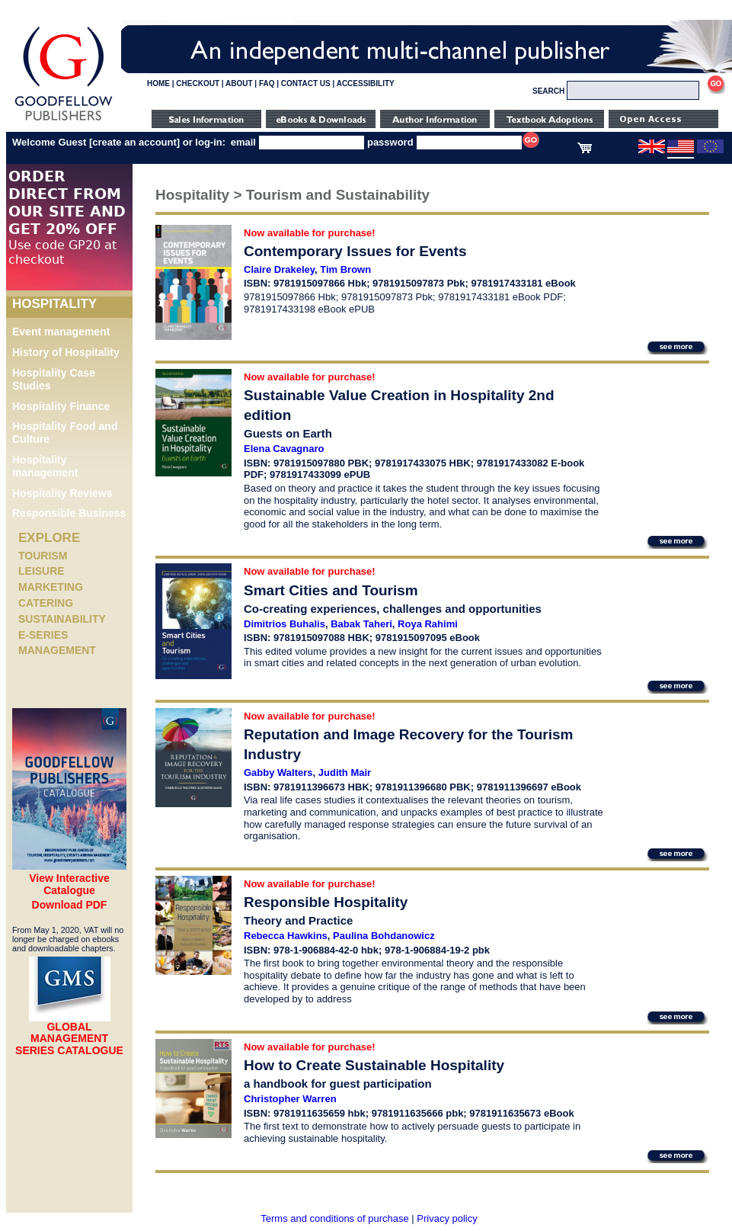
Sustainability (62, 619)
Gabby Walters (278, 772)
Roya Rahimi (428, 624)
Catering (45, 603)
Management (57, 650)
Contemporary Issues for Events (355, 251)
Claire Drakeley (279, 269)
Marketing (50, 587)
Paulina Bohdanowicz (384, 935)
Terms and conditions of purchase (334, 1218)
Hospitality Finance (61, 406)
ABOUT (239, 83)
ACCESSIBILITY (366, 83)
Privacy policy (447, 1218)
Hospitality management (45, 466)
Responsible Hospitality (326, 902)
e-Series (43, 635)
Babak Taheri (361, 624)
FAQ (267, 83)
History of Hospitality (66, 352)
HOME (158, 83)
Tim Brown (345, 269)
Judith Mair (344, 772)
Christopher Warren (290, 1098)
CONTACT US (306, 83)
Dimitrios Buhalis (284, 624)
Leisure (41, 571)
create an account (134, 142)
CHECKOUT (197, 83)
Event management (61, 331)
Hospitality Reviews (62, 493)
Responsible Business (69, 513)
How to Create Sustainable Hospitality (374, 1065)
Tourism (42, 556)
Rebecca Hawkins (286, 935)
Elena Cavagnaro (284, 448)
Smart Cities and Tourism (331, 590)
